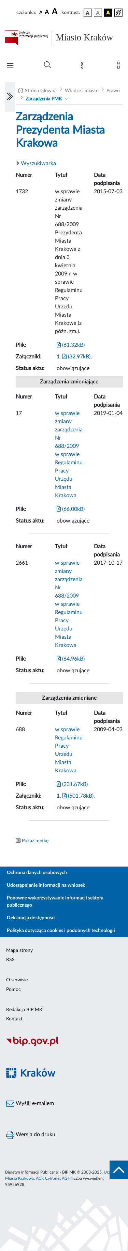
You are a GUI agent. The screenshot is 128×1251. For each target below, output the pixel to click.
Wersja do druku (30, 1135)
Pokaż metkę (35, 840)
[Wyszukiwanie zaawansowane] (47, 65)
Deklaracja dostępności (31, 918)
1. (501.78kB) (75, 796)
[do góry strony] (119, 1170)
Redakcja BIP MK (24, 1009)
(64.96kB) (71, 659)
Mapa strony (19, 950)
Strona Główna (41, 90)
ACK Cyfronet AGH (53, 1178)
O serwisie (17, 980)
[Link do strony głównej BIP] (64, 38)
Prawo (113, 90)
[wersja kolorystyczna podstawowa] (87, 12)
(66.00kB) (71, 509)
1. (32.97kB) (73, 356)
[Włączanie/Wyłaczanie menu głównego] (10, 66)
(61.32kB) (71, 345)
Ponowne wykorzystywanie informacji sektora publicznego (55, 902)
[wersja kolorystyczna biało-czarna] (98, 12)
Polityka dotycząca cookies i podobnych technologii (61, 930)
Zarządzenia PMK (44, 99)
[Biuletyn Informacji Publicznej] (64, 1045)
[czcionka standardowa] (41, 12)
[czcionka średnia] (47, 12)
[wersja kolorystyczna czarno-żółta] (108, 12)
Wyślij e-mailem (30, 1104)
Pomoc (13, 989)
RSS (10, 959)
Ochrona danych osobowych (37, 872)
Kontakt (14, 1019)
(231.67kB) (72, 784)
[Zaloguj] (120, 66)
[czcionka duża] (55, 11)
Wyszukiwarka (38, 163)
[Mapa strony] (83, 66)
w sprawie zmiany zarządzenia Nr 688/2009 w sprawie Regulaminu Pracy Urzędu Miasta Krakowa (69, 454)
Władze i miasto (82, 90)
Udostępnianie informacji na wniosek (46, 885)
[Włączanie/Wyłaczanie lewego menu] (10, 97)
